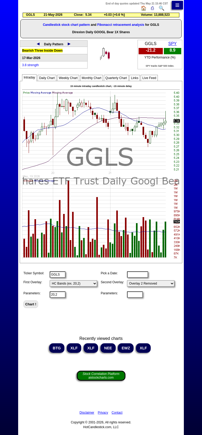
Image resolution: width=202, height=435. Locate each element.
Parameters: (32, 293)
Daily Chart (47, 78)
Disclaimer (86, 412)
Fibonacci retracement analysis (120, 25)
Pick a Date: (109, 273)
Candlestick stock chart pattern (66, 25)
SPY (172, 43)
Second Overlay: (112, 282)
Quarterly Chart (116, 78)
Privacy (103, 412)
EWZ (125, 348)
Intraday (29, 77)
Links (134, 78)
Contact (117, 412)
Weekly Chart (68, 78)
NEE (108, 348)
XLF (74, 348)
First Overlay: (32, 282)
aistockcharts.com (101, 375)
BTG (57, 348)
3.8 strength (30, 65)
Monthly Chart (92, 78)
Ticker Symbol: (33, 273)
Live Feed (149, 78)
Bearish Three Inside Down (42, 50)
